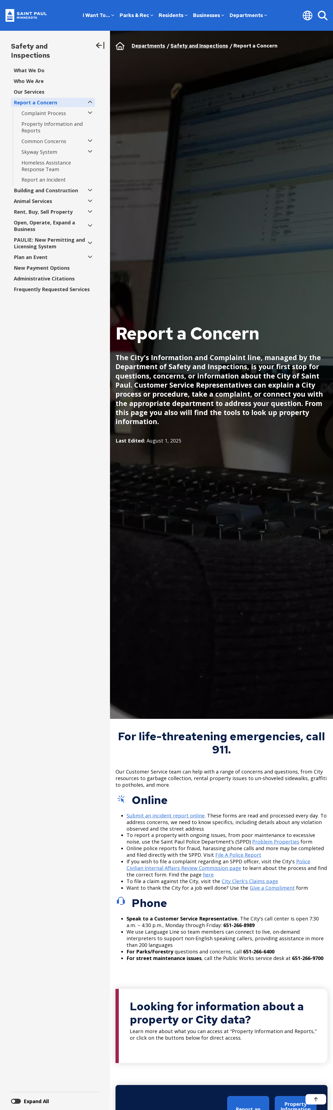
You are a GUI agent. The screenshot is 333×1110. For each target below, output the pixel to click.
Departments (248, 15)
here (208, 874)
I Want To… (98, 15)
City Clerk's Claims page (250, 881)
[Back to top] (316, 1099)
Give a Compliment (272, 887)
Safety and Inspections (30, 51)
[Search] (323, 15)
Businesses (208, 15)
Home (120, 46)
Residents (173, 15)
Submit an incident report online (165, 815)
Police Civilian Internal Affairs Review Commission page (218, 864)
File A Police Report (238, 855)
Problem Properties (275, 841)
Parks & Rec (136, 15)
